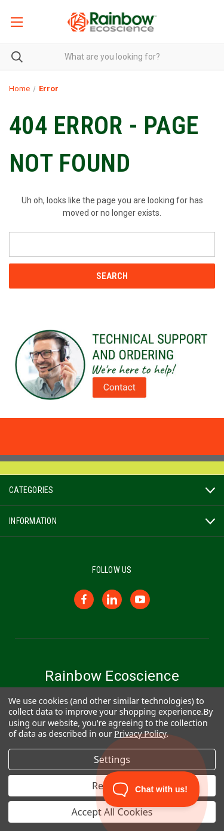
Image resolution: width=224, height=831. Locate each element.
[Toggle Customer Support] (151, 789)
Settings (112, 759)
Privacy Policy (140, 733)
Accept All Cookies (112, 811)
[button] (112, 365)
